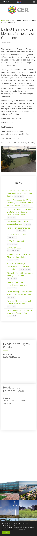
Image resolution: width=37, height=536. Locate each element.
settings (22, 529)
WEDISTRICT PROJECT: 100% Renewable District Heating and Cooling (19, 193)
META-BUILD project (15, 241)
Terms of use (12, 2)
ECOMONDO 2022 (14, 248)
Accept (6, 532)
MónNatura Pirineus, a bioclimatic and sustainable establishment (18, 266)
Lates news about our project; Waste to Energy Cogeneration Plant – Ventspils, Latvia (19, 212)
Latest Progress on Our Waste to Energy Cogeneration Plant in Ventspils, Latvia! (20, 203)
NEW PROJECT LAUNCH (17, 235)
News (6, 20)
